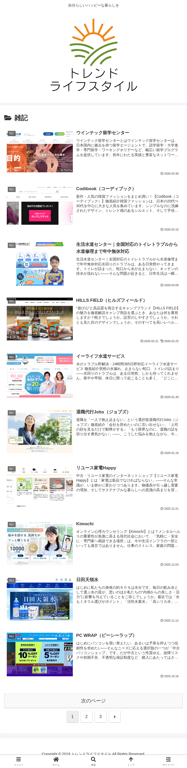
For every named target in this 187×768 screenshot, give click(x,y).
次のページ (93, 700)
